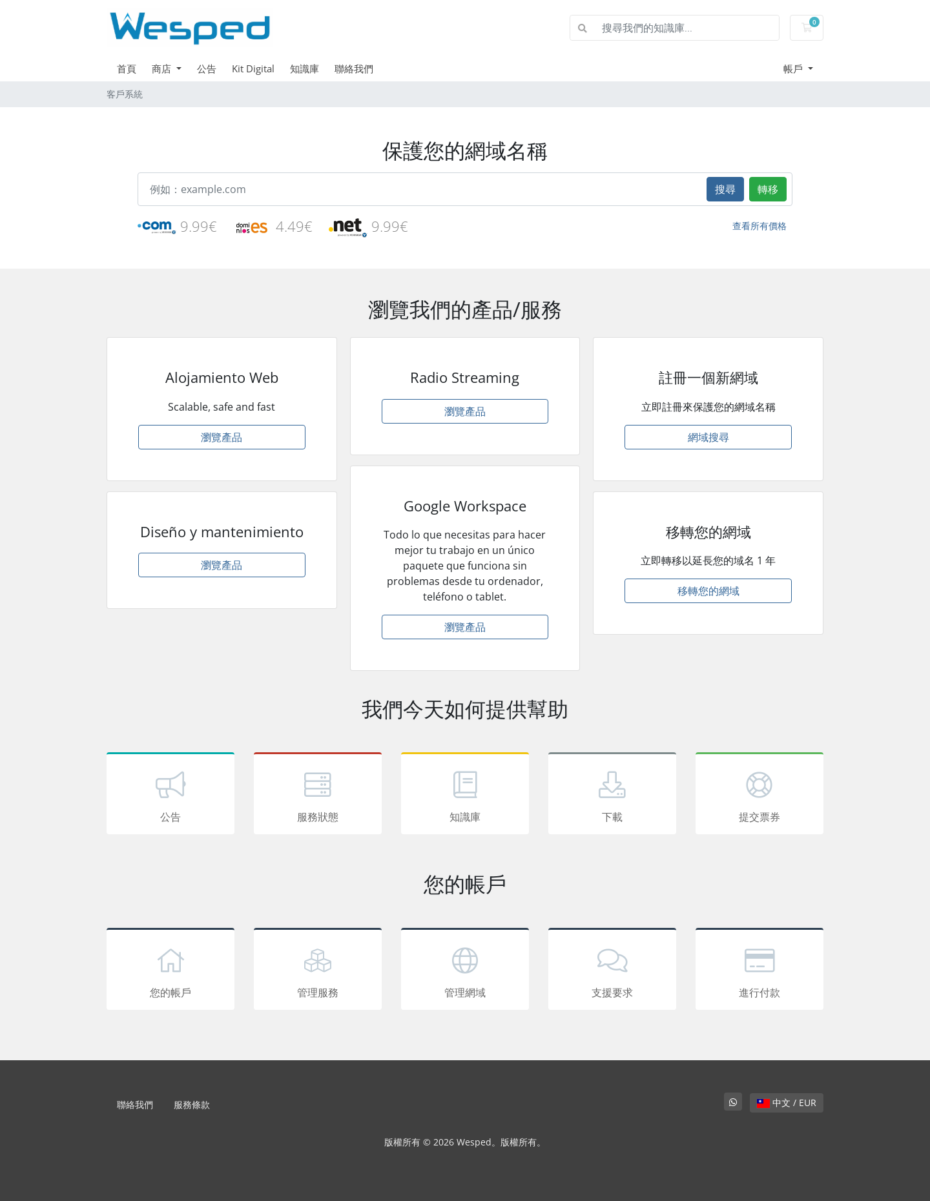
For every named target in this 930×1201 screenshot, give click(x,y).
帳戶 (794, 68)
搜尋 (725, 189)
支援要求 (612, 971)
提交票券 (759, 795)
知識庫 (304, 68)
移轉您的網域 (708, 591)
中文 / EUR (786, 1102)
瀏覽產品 (221, 437)
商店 (163, 68)
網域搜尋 (708, 437)
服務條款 (192, 1104)
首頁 (126, 68)
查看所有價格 (759, 226)
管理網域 (465, 971)
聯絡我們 (354, 68)
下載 (612, 795)
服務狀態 (318, 795)
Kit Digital (253, 68)
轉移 (768, 189)
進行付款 (759, 971)
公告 (206, 68)
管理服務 (318, 971)
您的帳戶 (170, 971)
